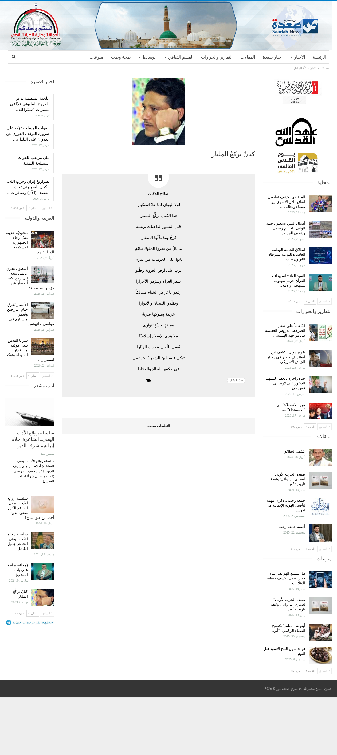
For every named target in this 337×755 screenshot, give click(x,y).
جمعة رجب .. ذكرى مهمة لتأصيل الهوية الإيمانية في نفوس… (286, 505)
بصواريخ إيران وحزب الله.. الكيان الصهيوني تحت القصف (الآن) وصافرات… (28, 187)
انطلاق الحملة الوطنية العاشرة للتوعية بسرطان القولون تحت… (286, 254)
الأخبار (299, 57)
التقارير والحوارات (217, 57)
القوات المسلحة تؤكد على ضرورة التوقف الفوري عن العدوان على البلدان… (28, 133)
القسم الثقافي (180, 57)
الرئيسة (319, 57)
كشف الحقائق (294, 451)
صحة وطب (121, 57)
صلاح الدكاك (236, 380)
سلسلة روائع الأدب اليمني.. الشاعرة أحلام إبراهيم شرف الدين (32, 439)
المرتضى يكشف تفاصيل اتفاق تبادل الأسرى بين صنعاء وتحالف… (286, 202)
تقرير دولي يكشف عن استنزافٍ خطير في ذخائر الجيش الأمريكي (286, 357)
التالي (310, 301)
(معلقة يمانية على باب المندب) (18, 570)
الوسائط (149, 57)
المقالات (247, 57)
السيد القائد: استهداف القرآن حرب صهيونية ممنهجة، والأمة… (288, 280)
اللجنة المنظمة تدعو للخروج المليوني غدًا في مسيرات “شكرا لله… (30, 104)
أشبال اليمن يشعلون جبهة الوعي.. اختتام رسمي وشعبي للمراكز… (285, 228)
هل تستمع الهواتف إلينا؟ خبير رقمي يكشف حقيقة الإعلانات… (286, 578)
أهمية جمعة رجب (292, 527)
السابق (324, 301)
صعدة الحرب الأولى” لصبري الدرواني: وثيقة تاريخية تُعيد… (288, 479)
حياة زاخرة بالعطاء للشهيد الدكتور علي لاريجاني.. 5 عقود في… (285, 383)
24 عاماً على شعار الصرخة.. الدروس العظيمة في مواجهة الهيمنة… (285, 330)
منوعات (96, 57)
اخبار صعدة (273, 57)
